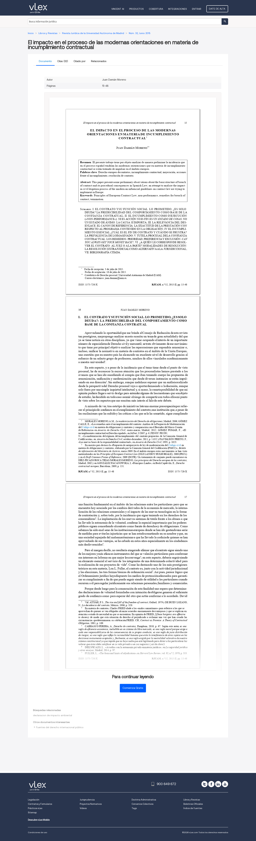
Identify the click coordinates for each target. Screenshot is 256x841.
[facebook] (211, 784)
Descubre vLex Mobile (39, 820)
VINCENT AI (118, 9)
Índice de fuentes (192, 808)
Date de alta (217, 8)
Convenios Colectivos (142, 804)
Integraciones (178, 9)
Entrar (197, 9)
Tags (134, 808)
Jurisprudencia (87, 799)
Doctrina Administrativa (144, 799)
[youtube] (225, 784)
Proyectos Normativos (91, 804)
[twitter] (204, 784)
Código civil (88, 427)
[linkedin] (218, 784)
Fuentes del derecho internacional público (60, 727)
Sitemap (32, 812)
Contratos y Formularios (40, 804)
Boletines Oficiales (193, 804)
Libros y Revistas (191, 799)
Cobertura (157, 9)
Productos (137, 9)
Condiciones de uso (37, 832)
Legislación (33, 799)
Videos (83, 808)
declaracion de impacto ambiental (52, 715)
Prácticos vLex (35, 808)
